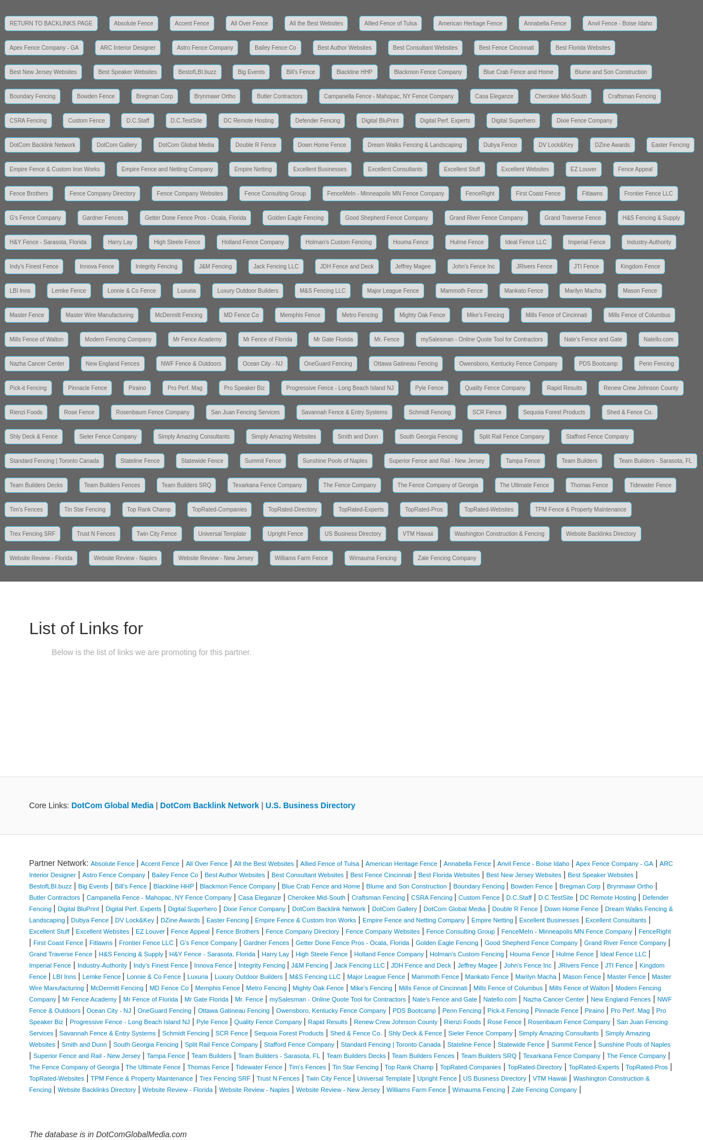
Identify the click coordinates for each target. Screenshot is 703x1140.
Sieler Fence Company (108, 437)
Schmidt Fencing (430, 412)
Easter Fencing (670, 145)
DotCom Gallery (117, 145)
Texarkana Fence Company (266, 485)
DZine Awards (612, 145)
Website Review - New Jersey (215, 558)
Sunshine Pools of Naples (335, 461)
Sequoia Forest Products (554, 412)
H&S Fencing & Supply (651, 218)
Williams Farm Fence (301, 558)
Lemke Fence (69, 291)
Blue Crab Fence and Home (519, 72)
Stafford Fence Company (597, 437)
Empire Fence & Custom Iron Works (55, 169)
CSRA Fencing (28, 121)
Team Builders (579, 461)
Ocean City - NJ (263, 364)
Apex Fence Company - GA (44, 48)
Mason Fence (640, 291)
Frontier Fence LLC (648, 193)
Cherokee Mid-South (561, 96)
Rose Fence (79, 412)
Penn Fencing (656, 364)
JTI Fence (586, 266)
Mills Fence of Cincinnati (556, 315)
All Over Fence (249, 23)
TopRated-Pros (424, 509)
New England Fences (113, 364)
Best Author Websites (345, 48)
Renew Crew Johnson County (640, 388)
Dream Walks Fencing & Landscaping (415, 145)
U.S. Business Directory (311, 805)
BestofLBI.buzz (197, 72)
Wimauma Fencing (373, 558)
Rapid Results (564, 388)
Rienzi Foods (26, 412)
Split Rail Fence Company (512, 437)
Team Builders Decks (36, 485)
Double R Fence (255, 145)
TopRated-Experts (360, 509)
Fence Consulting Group (274, 193)
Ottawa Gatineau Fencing (406, 364)
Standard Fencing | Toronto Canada (54, 461)
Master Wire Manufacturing (99, 315)
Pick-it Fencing (28, 388)
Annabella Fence (545, 23)
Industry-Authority (649, 242)
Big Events (251, 72)
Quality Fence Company (495, 388)
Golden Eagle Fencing (296, 218)
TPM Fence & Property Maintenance (581, 509)
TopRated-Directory (292, 509)
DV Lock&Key (555, 145)
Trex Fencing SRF (32, 534)
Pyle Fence (429, 388)
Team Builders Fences (112, 485)
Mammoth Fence (462, 291)
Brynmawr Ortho (215, 96)
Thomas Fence (590, 485)
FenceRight (479, 193)
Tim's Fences (26, 509)
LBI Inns (20, 291)
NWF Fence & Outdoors (191, 364)
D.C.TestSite (186, 121)
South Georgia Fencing (429, 437)
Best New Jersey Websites (43, 72)
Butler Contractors (280, 96)
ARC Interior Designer (128, 48)
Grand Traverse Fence (573, 218)
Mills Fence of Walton (36, 339)
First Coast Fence (538, 193)
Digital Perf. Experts (445, 121)
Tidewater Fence (650, 485)
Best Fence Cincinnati (506, 48)
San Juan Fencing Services (245, 412)
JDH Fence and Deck (347, 266)
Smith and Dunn (358, 437)
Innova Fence (97, 266)
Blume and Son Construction (611, 72)
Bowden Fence (96, 96)
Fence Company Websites (190, 193)
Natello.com (659, 339)
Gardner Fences (103, 218)
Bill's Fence (300, 72)
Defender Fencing (317, 121)
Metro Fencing (360, 315)
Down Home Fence (322, 145)
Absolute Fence (134, 23)
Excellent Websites (525, 169)
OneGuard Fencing (328, 364)
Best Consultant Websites (425, 48)
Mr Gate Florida (332, 339)
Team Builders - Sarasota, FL (655, 461)
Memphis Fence (300, 315)
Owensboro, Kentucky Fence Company (508, 364)
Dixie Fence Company (584, 121)
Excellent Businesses (320, 169)
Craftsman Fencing (631, 96)
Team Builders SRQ (187, 485)
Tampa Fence (523, 461)
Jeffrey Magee (413, 266)
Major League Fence (393, 291)
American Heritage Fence (470, 23)
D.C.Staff (137, 121)
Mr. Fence (386, 339)
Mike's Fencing (485, 315)
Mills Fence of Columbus (639, 315)
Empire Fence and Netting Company (167, 169)
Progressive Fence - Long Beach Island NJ (340, 388)
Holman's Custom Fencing (338, 242)
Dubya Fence (500, 145)
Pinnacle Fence (87, 388)
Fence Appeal (635, 169)
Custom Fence (86, 121)
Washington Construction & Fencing (500, 534)
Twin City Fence (157, 534)
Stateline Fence (140, 461)
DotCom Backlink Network (42, 145)
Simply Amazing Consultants (194, 437)
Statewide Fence (202, 461)
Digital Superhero (513, 121)
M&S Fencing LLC (323, 291)
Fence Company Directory (102, 193)
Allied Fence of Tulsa (390, 23)
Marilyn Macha (582, 291)
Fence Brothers (29, 193)
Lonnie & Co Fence (131, 291)
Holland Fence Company (253, 242)
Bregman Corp (154, 96)
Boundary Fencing (32, 96)
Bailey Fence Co (275, 48)
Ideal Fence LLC (525, 242)
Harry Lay (120, 242)
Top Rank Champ (149, 509)
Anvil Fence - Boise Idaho (620, 23)
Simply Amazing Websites (283, 437)
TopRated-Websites (489, 509)
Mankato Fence (524, 291)
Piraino (137, 388)
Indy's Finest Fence (34, 266)
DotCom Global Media (186, 145)
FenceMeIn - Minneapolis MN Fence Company (386, 193)
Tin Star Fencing (85, 509)
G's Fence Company (35, 218)
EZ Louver (584, 169)
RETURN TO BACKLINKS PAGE (51, 23)
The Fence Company (350, 485)
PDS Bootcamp (598, 364)
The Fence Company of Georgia (438, 485)
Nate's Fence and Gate (593, 339)
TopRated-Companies (219, 509)
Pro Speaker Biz (244, 388)
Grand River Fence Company (486, 218)
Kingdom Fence (640, 266)
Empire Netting (252, 169)
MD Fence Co (241, 315)
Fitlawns (592, 193)
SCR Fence (487, 412)
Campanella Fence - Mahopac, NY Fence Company (389, 96)
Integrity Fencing (157, 266)
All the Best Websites (316, 23)
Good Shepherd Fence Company (386, 218)
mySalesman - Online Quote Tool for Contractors (481, 339)
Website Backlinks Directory (601, 534)
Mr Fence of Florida (267, 339)
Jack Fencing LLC (276, 266)
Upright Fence (285, 534)
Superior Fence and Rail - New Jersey (437, 461)
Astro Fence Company (205, 48)
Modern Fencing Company (118, 339)
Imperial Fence (586, 242)
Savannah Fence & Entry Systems (344, 412)
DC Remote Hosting (248, 121)
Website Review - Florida (41, 558)
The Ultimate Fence (524, 485)
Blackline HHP (355, 72)
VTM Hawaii (418, 534)
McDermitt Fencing (178, 315)
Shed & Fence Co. (630, 412)
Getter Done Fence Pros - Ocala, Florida (196, 218)
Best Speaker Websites (127, 72)
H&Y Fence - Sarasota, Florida (48, 242)
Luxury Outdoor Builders (247, 291)
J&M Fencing (215, 266)
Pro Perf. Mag (184, 388)
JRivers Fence (534, 266)
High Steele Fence (177, 242)
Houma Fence (411, 242)
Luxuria (187, 291)
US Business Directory (353, 534)
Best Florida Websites (582, 48)
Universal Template (223, 534)
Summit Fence (263, 461)
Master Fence (27, 315)
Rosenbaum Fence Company (152, 412)
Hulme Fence (467, 242)
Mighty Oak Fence (422, 315)
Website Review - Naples (125, 558)
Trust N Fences (96, 534)
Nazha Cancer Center (37, 364)
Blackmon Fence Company (428, 72)
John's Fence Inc (473, 266)
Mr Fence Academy (197, 339)
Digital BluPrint (380, 121)
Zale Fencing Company (447, 558)
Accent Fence (192, 23)
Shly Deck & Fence (34, 437)
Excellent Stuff (462, 169)
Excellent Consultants (395, 169)
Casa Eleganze (494, 96)
